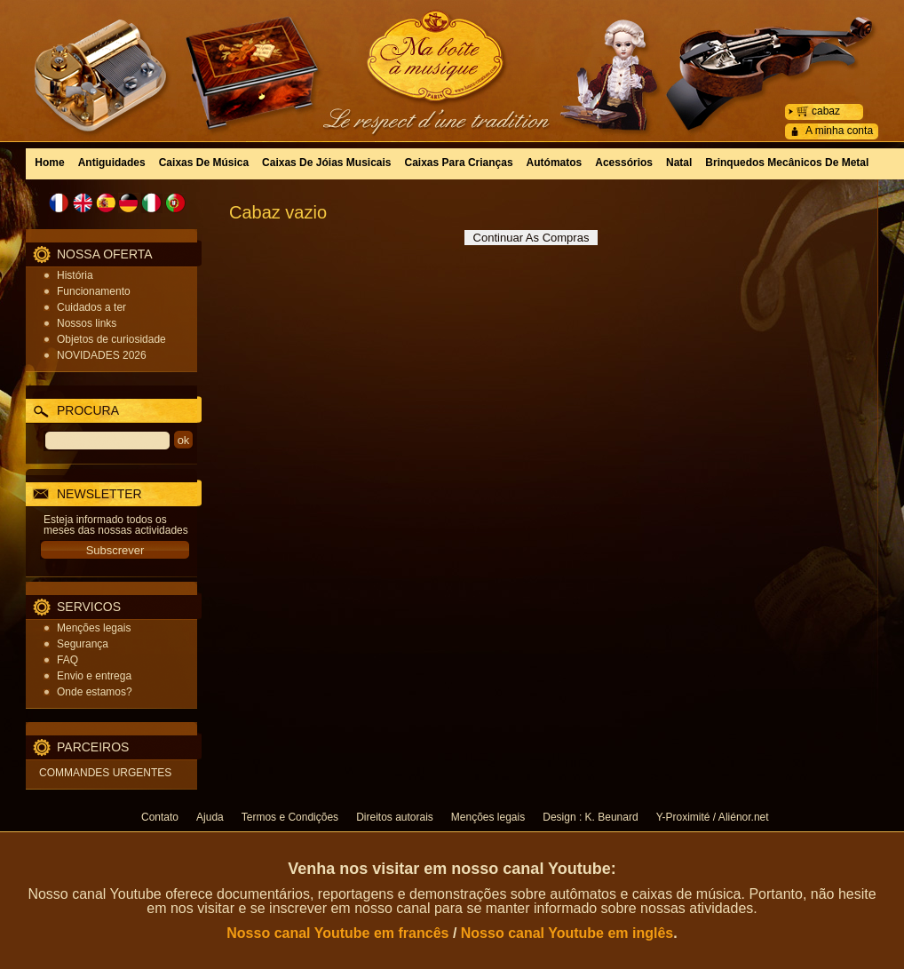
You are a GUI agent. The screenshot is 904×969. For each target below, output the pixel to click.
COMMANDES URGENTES (105, 772)
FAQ (67, 660)
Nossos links (86, 323)
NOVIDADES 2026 (102, 355)
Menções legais (94, 628)
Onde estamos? (94, 692)
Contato (159, 817)
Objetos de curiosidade (111, 339)
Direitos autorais (394, 817)
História (75, 275)
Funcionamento (94, 291)
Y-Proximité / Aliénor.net (712, 817)
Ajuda (210, 817)
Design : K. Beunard (590, 817)
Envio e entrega (94, 676)
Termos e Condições (290, 817)
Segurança (82, 644)
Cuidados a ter (91, 307)
